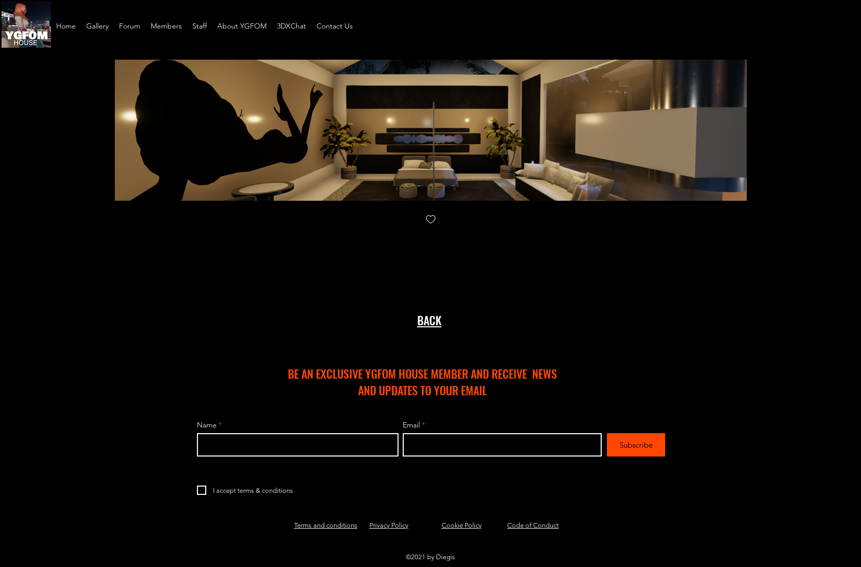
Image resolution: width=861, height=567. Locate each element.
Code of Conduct (533, 525)
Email (411, 424)
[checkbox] (431, 220)
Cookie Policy (462, 525)
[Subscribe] (636, 445)
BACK (429, 320)
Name (207, 424)
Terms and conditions (325, 525)
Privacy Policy (388, 525)
